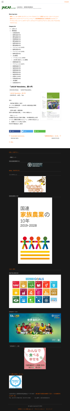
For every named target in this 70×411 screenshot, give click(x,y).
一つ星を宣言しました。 (16, 374)
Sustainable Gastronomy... (18, 136)
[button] (15, 131)
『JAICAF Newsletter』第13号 (17, 93)
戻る (11, 142)
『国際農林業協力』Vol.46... (51, 136)
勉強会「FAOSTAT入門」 (14, 170)
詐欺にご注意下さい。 (14, 152)
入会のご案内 (12, 269)
